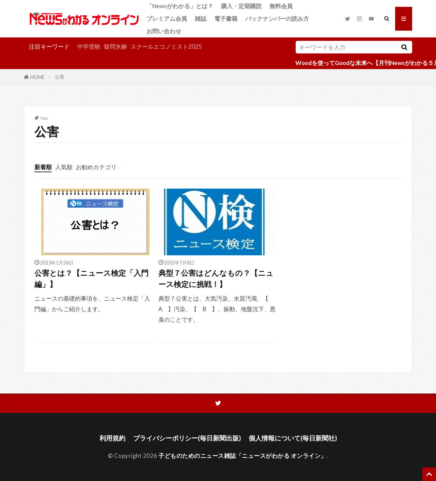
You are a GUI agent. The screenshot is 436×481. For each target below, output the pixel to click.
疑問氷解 (115, 46)
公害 (59, 77)
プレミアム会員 (166, 18)
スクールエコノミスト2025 (166, 46)
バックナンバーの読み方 (277, 18)
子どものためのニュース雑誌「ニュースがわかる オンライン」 (242, 455)
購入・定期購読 (241, 6)
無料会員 (281, 6)
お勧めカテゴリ (96, 167)
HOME (37, 76)
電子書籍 (225, 18)
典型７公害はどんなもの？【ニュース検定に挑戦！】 (216, 278)
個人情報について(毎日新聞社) (293, 438)
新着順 (43, 167)
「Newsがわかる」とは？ (179, 6)
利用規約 (112, 438)
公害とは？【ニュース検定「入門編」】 (91, 278)
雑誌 (200, 18)
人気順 (64, 167)
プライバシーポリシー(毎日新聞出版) (187, 438)
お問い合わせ (163, 31)
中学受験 (88, 46)
